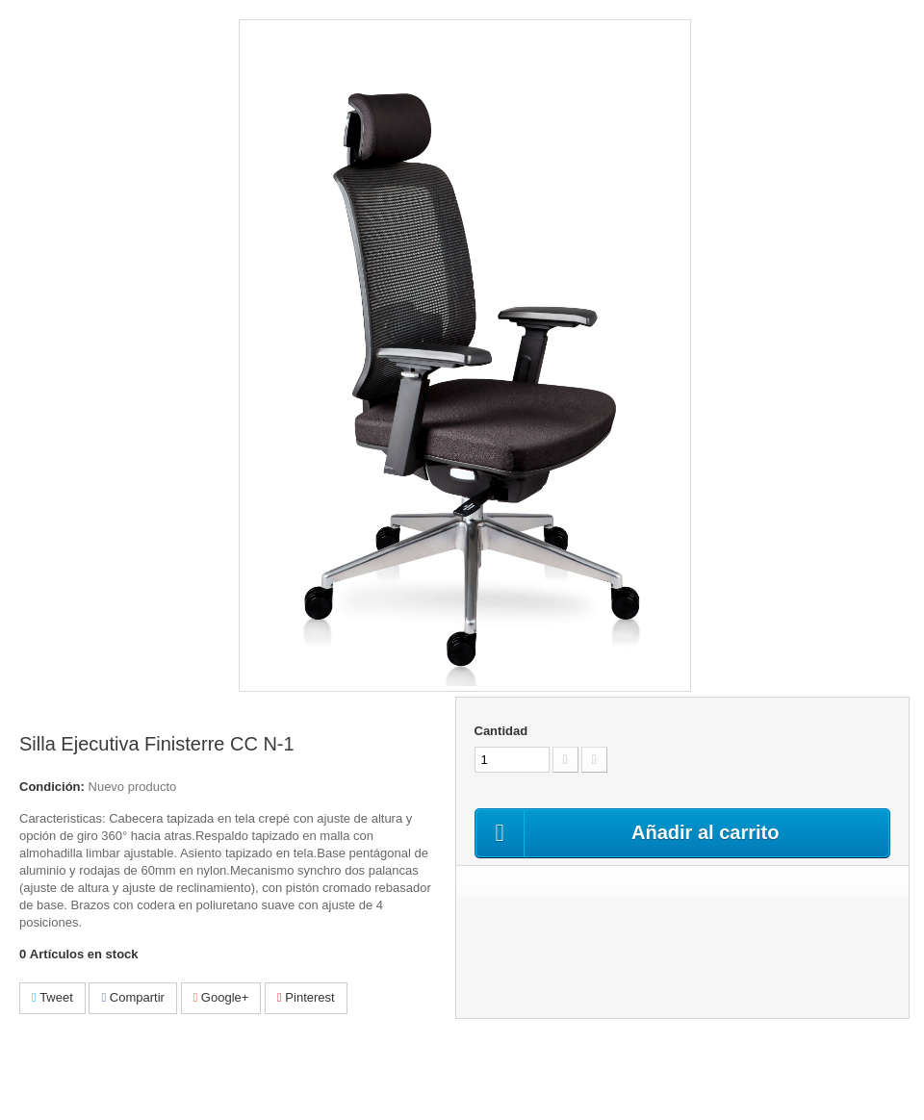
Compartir (132, 997)
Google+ (221, 997)
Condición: (52, 786)
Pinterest (306, 997)
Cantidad (501, 731)
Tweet (52, 997)
